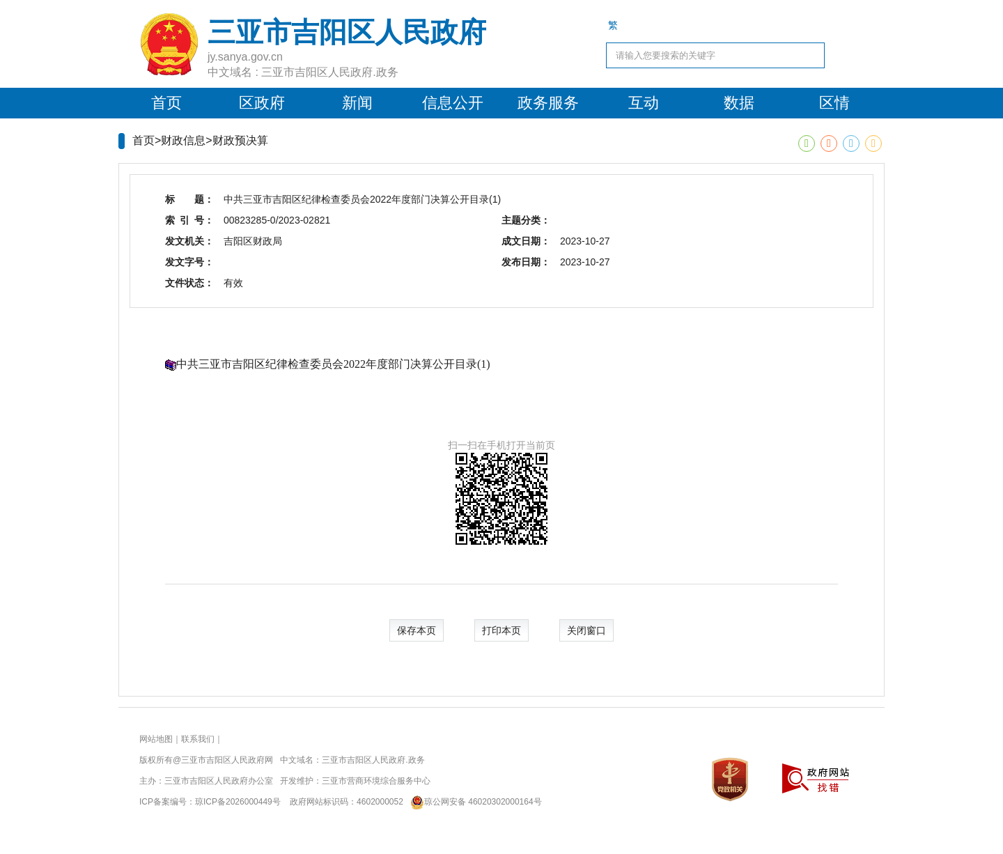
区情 (834, 102)
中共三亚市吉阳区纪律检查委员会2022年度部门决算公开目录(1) (333, 364)
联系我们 (198, 739)
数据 (739, 102)
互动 (643, 102)
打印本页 (501, 630)
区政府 (262, 102)
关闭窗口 (586, 630)
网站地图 (156, 739)
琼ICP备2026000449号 (238, 802)
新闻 (357, 102)
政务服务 (548, 102)
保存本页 (416, 630)
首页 (166, 102)
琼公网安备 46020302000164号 (473, 802)
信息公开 (452, 102)
